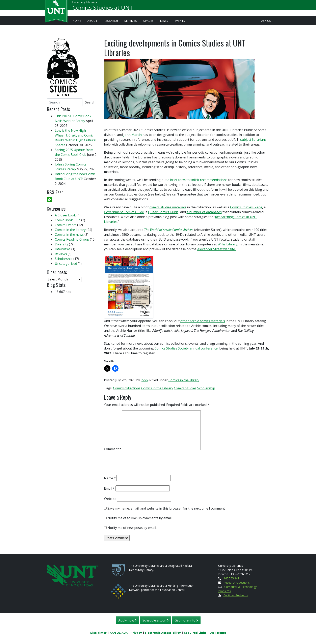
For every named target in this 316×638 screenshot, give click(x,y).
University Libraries (84, 4)
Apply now (127, 620)
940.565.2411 (232, 578)
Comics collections (126, 388)
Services (130, 21)
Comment (112, 449)
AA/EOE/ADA (119, 633)
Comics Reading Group (72, 239)
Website (110, 498)
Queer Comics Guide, (163, 212)
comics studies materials (168, 207)
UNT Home (218, 633)
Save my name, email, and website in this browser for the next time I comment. (166, 508)
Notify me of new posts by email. (132, 527)
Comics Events (65, 225)
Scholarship (206, 388)
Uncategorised (66, 263)
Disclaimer (98, 633)
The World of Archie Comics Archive (168, 229)
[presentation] (134, 464)
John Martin (133, 134)
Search (90, 102)
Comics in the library (183, 380)
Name (110, 478)
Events (180, 21)
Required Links (195, 633)
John (144, 380)
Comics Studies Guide (246, 207)
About (92, 21)
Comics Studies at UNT (102, 9)
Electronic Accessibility (163, 633)
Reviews (61, 254)
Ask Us (266, 21)
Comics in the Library (157, 388)
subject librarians (253, 139)
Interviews (63, 249)
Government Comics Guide (124, 212)
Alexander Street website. (216, 249)
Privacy (136, 633)
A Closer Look (65, 215)
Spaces (148, 21)
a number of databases (204, 212)
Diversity (61, 244)
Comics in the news (69, 234)
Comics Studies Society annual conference (186, 348)
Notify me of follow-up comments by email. (139, 518)
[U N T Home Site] (72, 575)
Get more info (186, 620)
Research (111, 21)
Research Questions (236, 582)
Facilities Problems (235, 595)
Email (109, 488)
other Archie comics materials (202, 321)
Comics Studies (185, 388)
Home (77, 21)
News (164, 21)
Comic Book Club (67, 220)
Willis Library (227, 244)
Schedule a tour (155, 620)
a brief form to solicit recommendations (197, 180)
